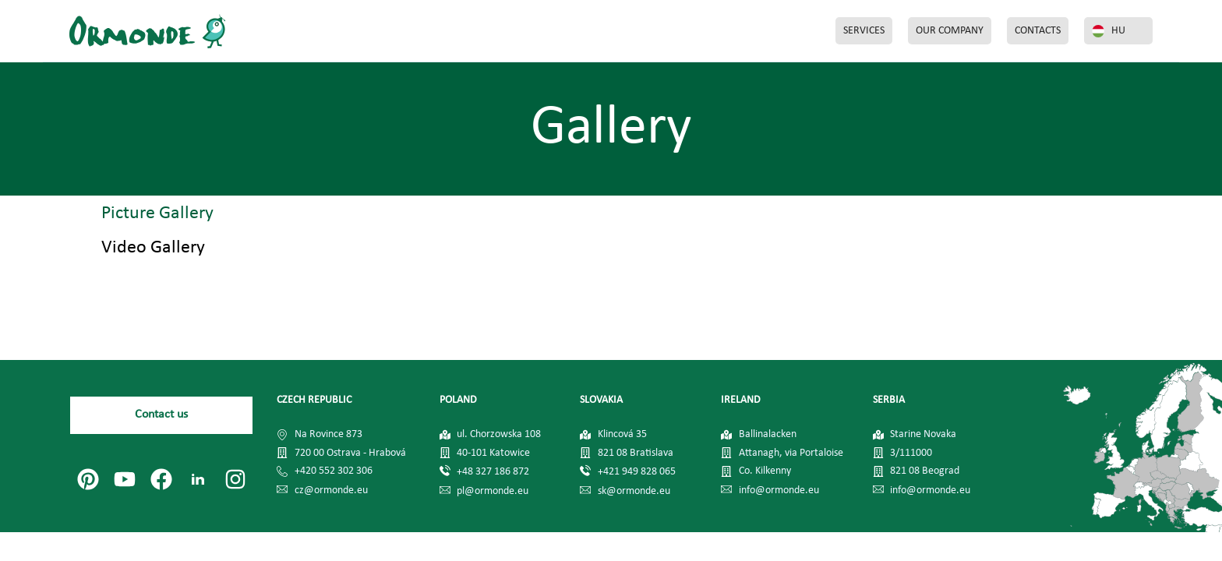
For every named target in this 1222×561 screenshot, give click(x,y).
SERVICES (864, 31)
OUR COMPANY (950, 31)
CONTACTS (1038, 31)
